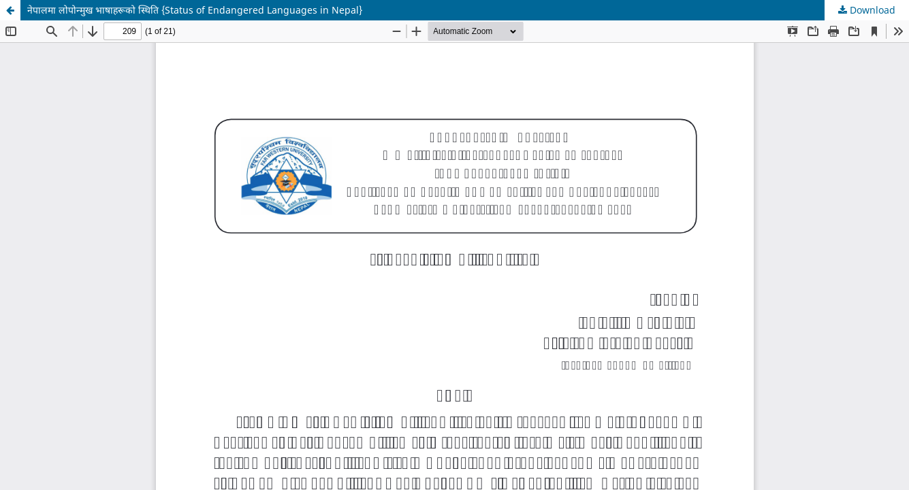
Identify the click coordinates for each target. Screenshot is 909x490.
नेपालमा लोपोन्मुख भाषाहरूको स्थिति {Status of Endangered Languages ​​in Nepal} (194, 9)
